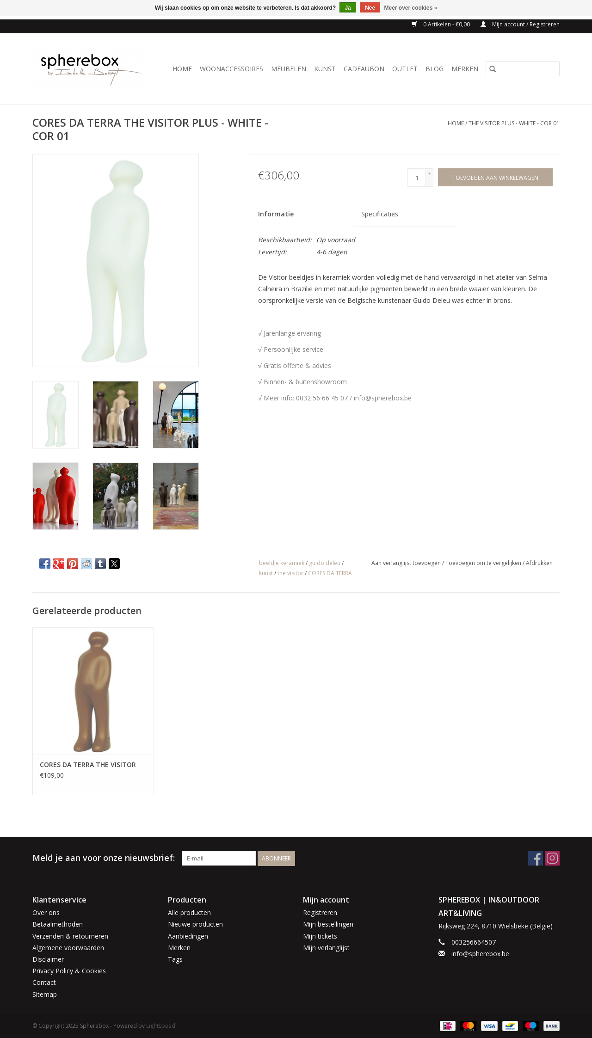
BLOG (435, 68)
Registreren (320, 912)
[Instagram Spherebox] (552, 858)
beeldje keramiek (281, 563)
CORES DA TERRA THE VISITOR (88, 764)
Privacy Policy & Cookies (69, 970)
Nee (370, 8)
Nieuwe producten (195, 924)
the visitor (290, 573)
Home (182, 68)
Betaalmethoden (57, 924)
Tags (175, 959)
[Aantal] (416, 177)
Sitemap (44, 994)
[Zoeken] (523, 68)
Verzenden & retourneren (70, 936)
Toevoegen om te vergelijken (484, 563)
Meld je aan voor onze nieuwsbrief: (103, 858)
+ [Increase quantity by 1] (430, 173)
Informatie (276, 213)
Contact (44, 982)
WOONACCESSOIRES (231, 68)
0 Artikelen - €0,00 (441, 24)
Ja (348, 8)
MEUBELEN (288, 68)
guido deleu (324, 563)
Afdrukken (539, 563)
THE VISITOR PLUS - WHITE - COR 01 (514, 123)
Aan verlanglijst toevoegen (406, 563)
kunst (266, 573)
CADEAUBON (364, 68)
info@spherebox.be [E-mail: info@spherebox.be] (480, 953)
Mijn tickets (320, 936)
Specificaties (379, 213)
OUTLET (405, 68)
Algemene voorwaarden (68, 947)
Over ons (46, 912)
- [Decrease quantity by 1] (430, 181)
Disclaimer (48, 959)
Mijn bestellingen (328, 924)
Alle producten (189, 912)
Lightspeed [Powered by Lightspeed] (160, 1026)
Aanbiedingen (188, 936)
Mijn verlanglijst (326, 947)
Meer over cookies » (411, 8)
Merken (464, 68)
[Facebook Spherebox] (535, 858)
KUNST (325, 68)
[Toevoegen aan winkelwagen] (495, 177)
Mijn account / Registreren (520, 24)
